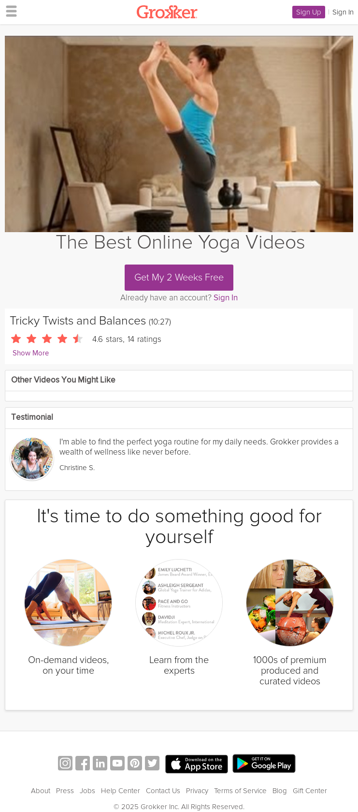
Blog (279, 790)
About (40, 790)
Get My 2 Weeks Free (179, 277)
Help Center (120, 790)
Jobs (87, 790)
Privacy (197, 790)
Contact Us (163, 790)
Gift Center (310, 790)
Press (65, 790)
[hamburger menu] (8, 10)
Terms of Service (240, 790)
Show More (31, 353)
